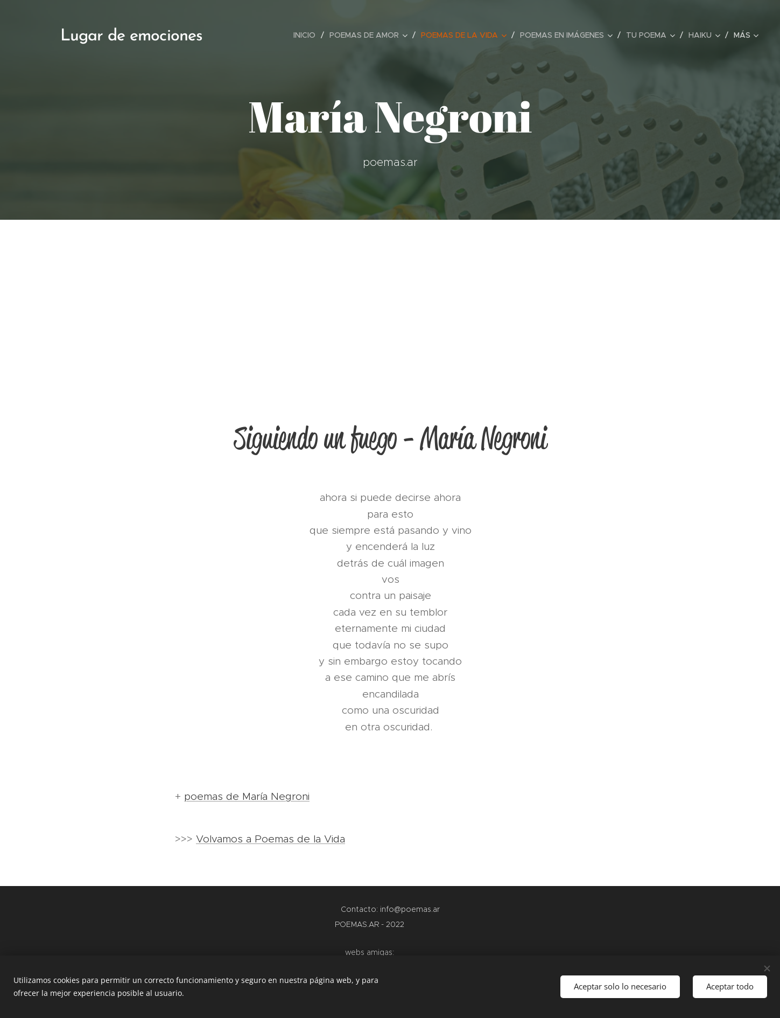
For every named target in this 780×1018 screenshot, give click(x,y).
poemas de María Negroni (247, 796)
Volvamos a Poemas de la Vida (270, 839)
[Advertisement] (390, 300)
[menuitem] (307, 35)
